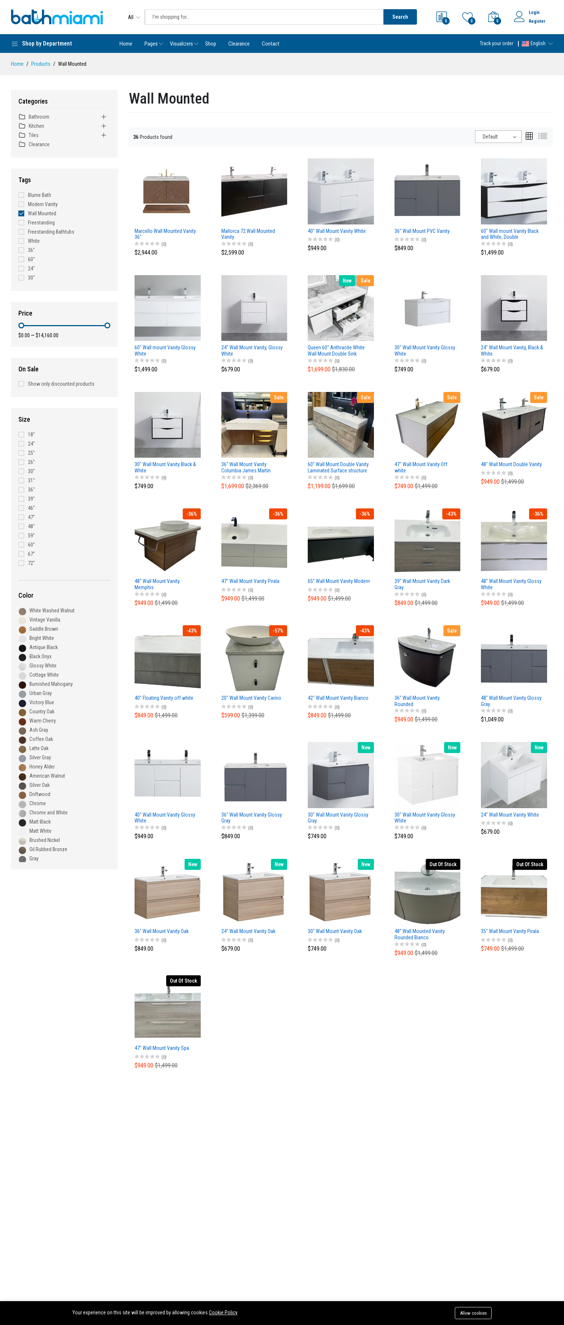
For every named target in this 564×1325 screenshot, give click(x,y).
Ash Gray (38, 730)
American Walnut (47, 776)
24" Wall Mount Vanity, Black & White (512, 351)
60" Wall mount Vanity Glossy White (165, 351)
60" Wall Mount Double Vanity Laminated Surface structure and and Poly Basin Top (338, 467)
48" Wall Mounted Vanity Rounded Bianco (420, 934)
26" (31, 462)
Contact (270, 43)
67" (31, 554)
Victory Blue (41, 702)
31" (31, 480)
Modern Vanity (43, 204)
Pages (151, 43)
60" (31, 259)
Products (40, 64)
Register (537, 21)
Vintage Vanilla (44, 620)
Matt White (40, 831)
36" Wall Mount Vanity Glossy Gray (251, 818)
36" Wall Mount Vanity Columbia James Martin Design (246, 467)
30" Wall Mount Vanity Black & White (165, 467)
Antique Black (43, 647)
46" (31, 508)
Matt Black (40, 822)
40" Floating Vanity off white (164, 698)
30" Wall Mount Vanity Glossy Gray (338, 818)
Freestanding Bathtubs (51, 232)
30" (31, 278)
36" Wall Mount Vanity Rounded (417, 701)
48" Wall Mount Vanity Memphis (157, 584)
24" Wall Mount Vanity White (510, 815)
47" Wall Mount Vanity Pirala (250, 581)
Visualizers (181, 43)
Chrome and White (48, 812)
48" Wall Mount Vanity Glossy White (511, 584)
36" (31, 250)
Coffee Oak (41, 739)
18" (31, 435)
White (34, 241)
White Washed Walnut (52, 610)
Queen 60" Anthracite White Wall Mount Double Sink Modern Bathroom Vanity (336, 351)
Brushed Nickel (44, 840)
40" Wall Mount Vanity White (337, 231)
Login (534, 12)
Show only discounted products (61, 384)
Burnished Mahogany (51, 684)
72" (31, 563)
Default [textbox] (490, 137)
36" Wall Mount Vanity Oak (162, 931)
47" (31, 517)
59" (31, 536)
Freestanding (41, 223)
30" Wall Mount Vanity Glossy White (425, 351)
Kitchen (31, 126)
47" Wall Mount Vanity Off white (421, 467)
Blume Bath (39, 195)
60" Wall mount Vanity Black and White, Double (510, 234)
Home (125, 43)
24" (31, 268)
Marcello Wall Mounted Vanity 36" (165, 234)
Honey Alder (42, 767)
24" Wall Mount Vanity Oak (248, 931)
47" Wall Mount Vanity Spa (162, 1048)
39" (31, 499)
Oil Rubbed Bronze (48, 849)
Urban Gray (40, 693)
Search (400, 17)
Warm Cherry (42, 721)
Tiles (28, 135)
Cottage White (44, 675)
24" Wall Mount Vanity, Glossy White (252, 351)
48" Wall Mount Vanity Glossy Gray (511, 701)
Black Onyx (40, 656)
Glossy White (43, 666)
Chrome (37, 803)
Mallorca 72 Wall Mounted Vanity (248, 234)
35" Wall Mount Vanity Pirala (510, 931)
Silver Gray (40, 757)
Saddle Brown (43, 629)
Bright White (41, 638)
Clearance (239, 43)
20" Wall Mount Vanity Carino (251, 698)
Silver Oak (39, 785)
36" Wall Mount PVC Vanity (422, 231)
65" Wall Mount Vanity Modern (339, 581)
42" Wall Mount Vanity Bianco (338, 698)
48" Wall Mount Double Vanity (511, 464)
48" (31, 526)
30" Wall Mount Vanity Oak (335, 931)
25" (31, 453)
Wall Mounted (42, 213)
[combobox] (498, 136)
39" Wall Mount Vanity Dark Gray (422, 584)
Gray (34, 858)
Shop (210, 43)
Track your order (496, 43)
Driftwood (39, 794)
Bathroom (33, 116)
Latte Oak (39, 748)
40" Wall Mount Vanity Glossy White (165, 818)
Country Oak (41, 711)
